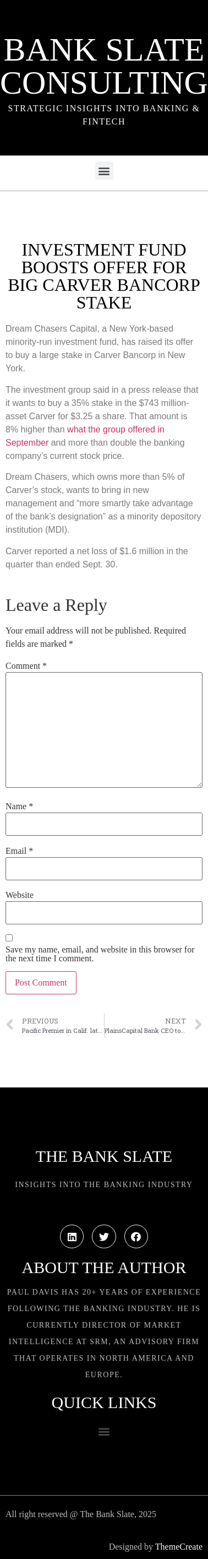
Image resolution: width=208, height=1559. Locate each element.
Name (19, 806)
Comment (26, 666)
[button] (104, 170)
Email (19, 851)
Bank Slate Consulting (104, 66)
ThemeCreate (178, 1546)
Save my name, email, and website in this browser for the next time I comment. (100, 954)
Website (20, 895)
